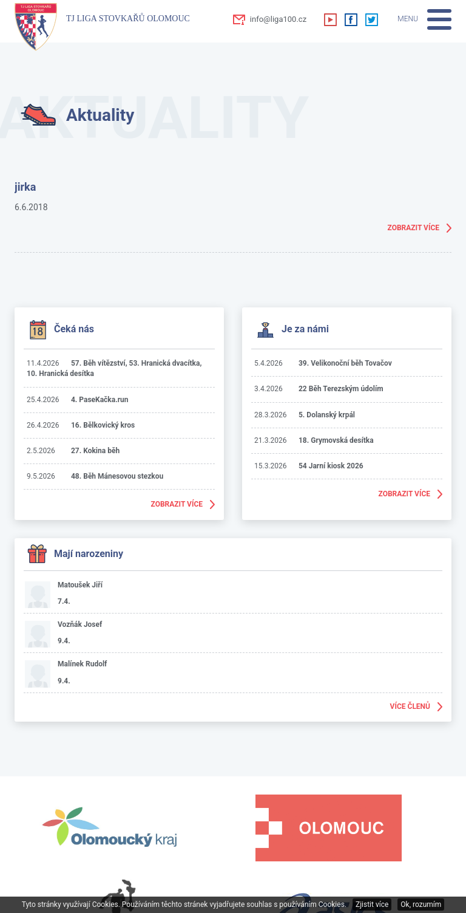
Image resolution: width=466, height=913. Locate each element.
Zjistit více (372, 904)
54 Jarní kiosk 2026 (331, 466)
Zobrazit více (414, 228)
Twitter (371, 19)
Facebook (350, 19)
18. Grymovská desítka (336, 440)
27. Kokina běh (95, 450)
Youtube (330, 19)
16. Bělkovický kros (103, 425)
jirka (25, 186)
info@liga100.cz (278, 19)
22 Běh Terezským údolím (341, 389)
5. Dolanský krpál (327, 415)
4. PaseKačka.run (100, 399)
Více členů (410, 706)
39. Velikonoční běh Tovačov (345, 363)
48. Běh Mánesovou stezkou (117, 476)
